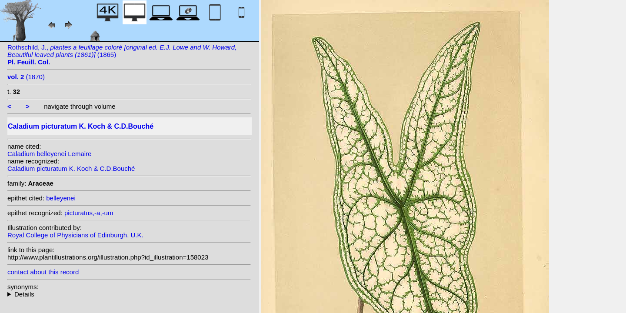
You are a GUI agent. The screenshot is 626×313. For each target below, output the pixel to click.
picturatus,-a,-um (88, 212)
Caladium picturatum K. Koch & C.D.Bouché (71, 168)
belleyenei (61, 198)
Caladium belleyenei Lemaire (49, 153)
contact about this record (43, 272)
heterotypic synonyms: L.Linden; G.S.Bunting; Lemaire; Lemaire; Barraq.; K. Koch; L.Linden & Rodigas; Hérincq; (129, 294)
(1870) (26, 76)
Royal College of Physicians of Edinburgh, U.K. (75, 235)
